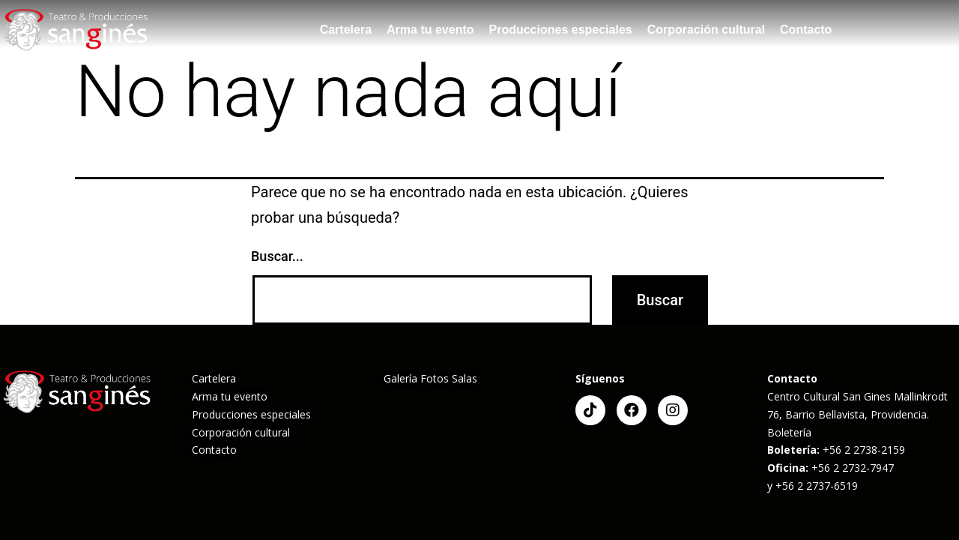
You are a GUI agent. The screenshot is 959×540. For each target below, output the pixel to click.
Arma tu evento (430, 29)
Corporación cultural (706, 29)
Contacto (806, 29)
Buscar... (277, 256)
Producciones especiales (560, 29)
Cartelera (346, 29)
